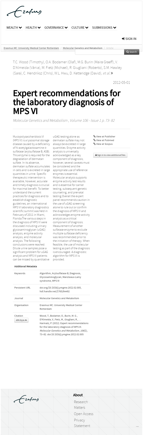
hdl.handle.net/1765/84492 (55, 291)
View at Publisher (104, 136)
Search (131, 51)
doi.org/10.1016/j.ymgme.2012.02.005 (60, 287)
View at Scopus (103, 144)
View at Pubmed (103, 140)
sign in (129, 39)
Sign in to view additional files (110, 155)
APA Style (21, 320)
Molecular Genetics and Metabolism (82, 48)
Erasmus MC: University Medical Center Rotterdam (31, 48)
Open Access (83, 414)
